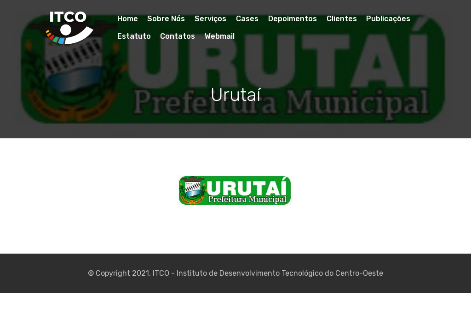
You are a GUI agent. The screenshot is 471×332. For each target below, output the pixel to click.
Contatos (177, 36)
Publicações (388, 18)
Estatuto (134, 36)
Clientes (342, 18)
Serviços (210, 18)
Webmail (220, 36)
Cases (247, 18)
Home (127, 18)
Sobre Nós (166, 18)
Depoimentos (292, 18)
